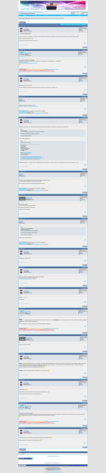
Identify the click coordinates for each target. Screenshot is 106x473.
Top (86, 465)
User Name (73, 12)
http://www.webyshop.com (35, 156)
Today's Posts (63, 15)
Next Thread (56, 456)
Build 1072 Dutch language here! (51, 69)
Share (85, 42)
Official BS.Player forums (24, 12)
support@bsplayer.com (23, 62)
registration (22, 453)
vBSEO (56, 469)
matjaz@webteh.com (27, 152)
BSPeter (27, 53)
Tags (20, 452)
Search (80, 15)
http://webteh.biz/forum (25, 158)
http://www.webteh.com (25, 153)
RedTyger (57, 470)
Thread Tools (68, 24)
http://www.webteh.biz (25, 156)
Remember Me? (84, 12)
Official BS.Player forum (77, 465)
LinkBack (62, 24)
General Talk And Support (38, 12)
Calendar (46, 15)
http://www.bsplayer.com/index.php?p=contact (28, 63)
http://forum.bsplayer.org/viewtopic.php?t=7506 (28, 106)
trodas (25, 29)
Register (25, 15)
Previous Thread (50, 456)
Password (72, 13)
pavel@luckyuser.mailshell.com (25, 278)
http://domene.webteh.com (38, 157)
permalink (84, 26)
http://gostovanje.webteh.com (27, 157)
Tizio (20, 99)
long (19, 453)
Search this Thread (75, 24)
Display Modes (83, 24)
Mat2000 (28, 197)
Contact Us (71, 465)
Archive (84, 465)
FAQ (35, 15)
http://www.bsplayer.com (35, 158)
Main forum (31, 12)
